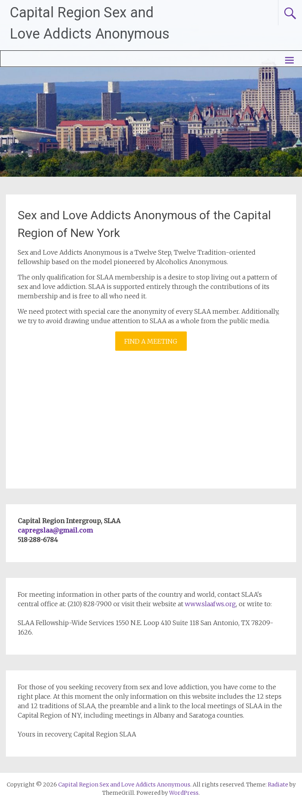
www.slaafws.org (210, 604)
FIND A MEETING (150, 341)
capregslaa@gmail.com (55, 530)
